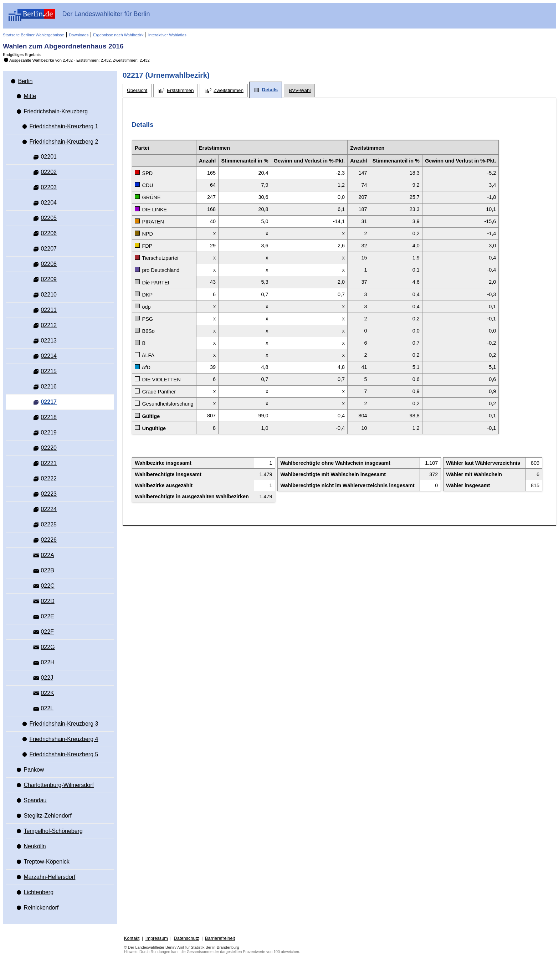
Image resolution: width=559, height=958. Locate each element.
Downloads (78, 35)
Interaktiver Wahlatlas (167, 35)
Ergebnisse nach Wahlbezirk (118, 35)
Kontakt (131, 938)
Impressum (156, 938)
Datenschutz (186, 938)
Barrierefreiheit (220, 938)
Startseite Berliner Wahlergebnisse (33, 35)
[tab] (137, 91)
